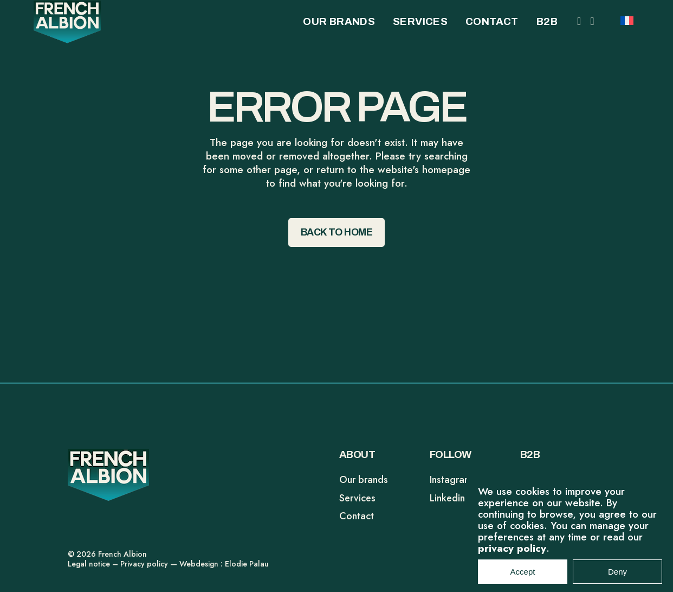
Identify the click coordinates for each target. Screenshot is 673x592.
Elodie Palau (247, 563)
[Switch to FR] (626, 19)
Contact (356, 516)
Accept (522, 577)
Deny (617, 577)
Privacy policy (144, 563)
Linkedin (447, 498)
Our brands (363, 480)
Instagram (451, 480)
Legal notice (89, 563)
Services (357, 498)
